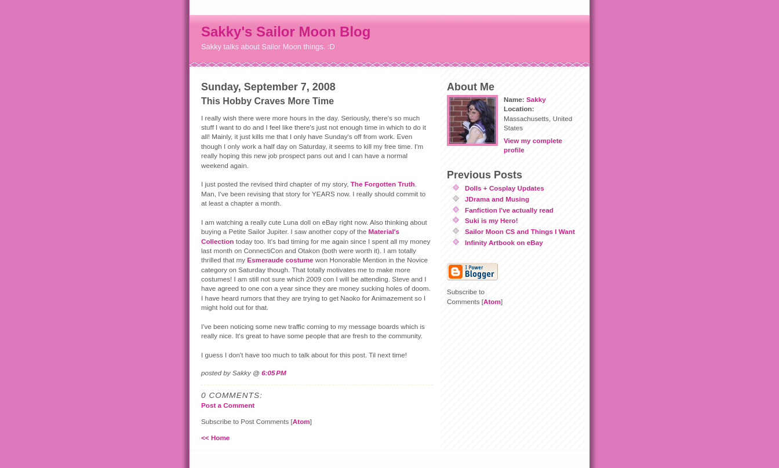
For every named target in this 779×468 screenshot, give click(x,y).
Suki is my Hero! (491, 220)
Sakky (536, 99)
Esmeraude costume (280, 260)
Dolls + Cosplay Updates (504, 188)
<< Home (215, 437)
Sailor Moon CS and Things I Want (520, 231)
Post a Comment (227, 405)
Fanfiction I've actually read (509, 210)
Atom (301, 421)
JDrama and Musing (497, 199)
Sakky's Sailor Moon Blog (285, 31)
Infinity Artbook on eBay (504, 242)
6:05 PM (273, 372)
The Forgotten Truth (383, 184)
